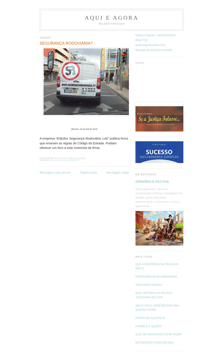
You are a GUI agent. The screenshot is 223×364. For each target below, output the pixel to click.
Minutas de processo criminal (153, 50)
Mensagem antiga (117, 172)
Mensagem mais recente (55, 172)
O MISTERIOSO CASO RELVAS (152, 342)
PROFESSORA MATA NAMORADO (154, 276)
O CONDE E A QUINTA (147, 326)
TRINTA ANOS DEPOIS (147, 284)
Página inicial (88, 172)
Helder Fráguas (71, 160)
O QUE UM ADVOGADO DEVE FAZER (157, 334)
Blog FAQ (141, 40)
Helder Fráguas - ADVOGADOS (155, 35)
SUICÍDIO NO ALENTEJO (148, 318)
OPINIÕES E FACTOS (152, 181)
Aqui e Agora (112, 18)
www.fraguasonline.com (150, 45)
